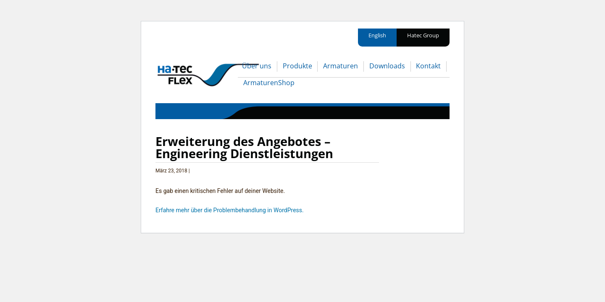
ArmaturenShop (269, 82)
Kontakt (428, 65)
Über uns (256, 65)
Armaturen (340, 65)
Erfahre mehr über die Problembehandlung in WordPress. (229, 210)
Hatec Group (423, 35)
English (377, 35)
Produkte (297, 65)
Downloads (387, 65)
